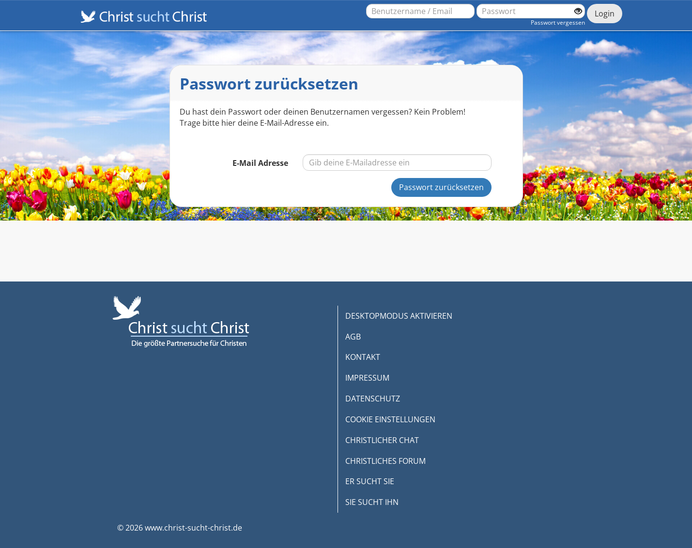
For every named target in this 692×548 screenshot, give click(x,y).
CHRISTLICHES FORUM (385, 461)
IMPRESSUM (367, 377)
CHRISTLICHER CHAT (382, 440)
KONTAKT (362, 357)
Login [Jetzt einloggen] (605, 13)
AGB (353, 336)
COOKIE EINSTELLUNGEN (390, 419)
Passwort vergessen (558, 22)
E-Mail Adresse (260, 163)
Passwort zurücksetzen (441, 187)
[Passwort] (531, 11)
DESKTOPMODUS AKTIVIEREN (398, 316)
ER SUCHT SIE (369, 481)
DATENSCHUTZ (372, 398)
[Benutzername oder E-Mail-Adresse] (420, 11)
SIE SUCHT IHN (372, 502)
